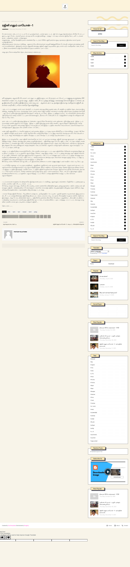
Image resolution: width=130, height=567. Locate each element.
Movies (108, 174)
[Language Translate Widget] (99, 251)
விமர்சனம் (108, 162)
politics (108, 171)
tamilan (108, 189)
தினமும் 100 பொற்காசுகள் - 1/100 (109, 328)
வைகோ (108, 213)
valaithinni (5, 29)
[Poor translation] (7, 537)
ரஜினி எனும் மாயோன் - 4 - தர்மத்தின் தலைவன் (111, 345)
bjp (108, 201)
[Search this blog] (103, 45)
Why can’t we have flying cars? (108, 292)
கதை (108, 150)
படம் (108, 229)
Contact (125, 525)
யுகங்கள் (102, 284)
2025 (108, 59)
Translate (102, 253)
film (9, 211)
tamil (30, 211)
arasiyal (108, 198)
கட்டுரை (108, 153)
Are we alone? (104, 276)
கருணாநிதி (108, 207)
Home (3, 21)
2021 (108, 63)
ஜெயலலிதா (108, 195)
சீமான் (108, 225)
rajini (14, 211)
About (117, 525)
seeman (108, 204)
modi (108, 180)
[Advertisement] (105, 106)
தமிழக (108, 210)
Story (108, 156)
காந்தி (108, 222)
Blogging (26, 525)
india (108, 177)
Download (111, 264)
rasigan (24, 211)
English (108, 216)
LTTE (108, 219)
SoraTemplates (12, 525)
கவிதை (108, 192)
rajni (19, 211)
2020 (108, 66)
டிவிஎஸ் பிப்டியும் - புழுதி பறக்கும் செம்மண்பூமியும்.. (110, 337)
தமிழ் (7, 21)
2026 (108, 56)
